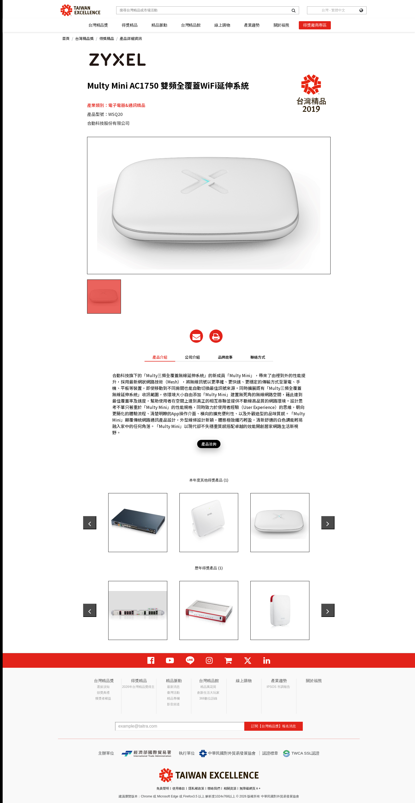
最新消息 (173, 686)
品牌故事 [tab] (225, 357)
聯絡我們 (214, 788)
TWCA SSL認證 (300, 753)
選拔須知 (103, 686)
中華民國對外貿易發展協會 (227, 753)
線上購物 (222, 25)
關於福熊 (281, 25)
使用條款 (178, 788)
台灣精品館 (191, 25)
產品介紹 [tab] (159, 357)
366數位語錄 (208, 698)
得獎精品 (129, 25)
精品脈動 (159, 25)
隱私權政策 (196, 788)
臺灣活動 (173, 692)
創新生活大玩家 (208, 692)
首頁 (66, 38)
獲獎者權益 (103, 698)
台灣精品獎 (98, 25)
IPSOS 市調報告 (278, 686)
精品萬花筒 (208, 686)
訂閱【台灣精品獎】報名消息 (273, 726)
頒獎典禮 (103, 692)
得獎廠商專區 (315, 25)
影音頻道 (173, 704)
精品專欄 (173, 698)
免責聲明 (162, 788)
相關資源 (230, 788)
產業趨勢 (252, 25)
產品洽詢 (208, 443)
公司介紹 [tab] (192, 357)
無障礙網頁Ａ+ (250, 788)
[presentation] (89, 522)
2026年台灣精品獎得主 (138, 686)
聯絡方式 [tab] (257, 357)
